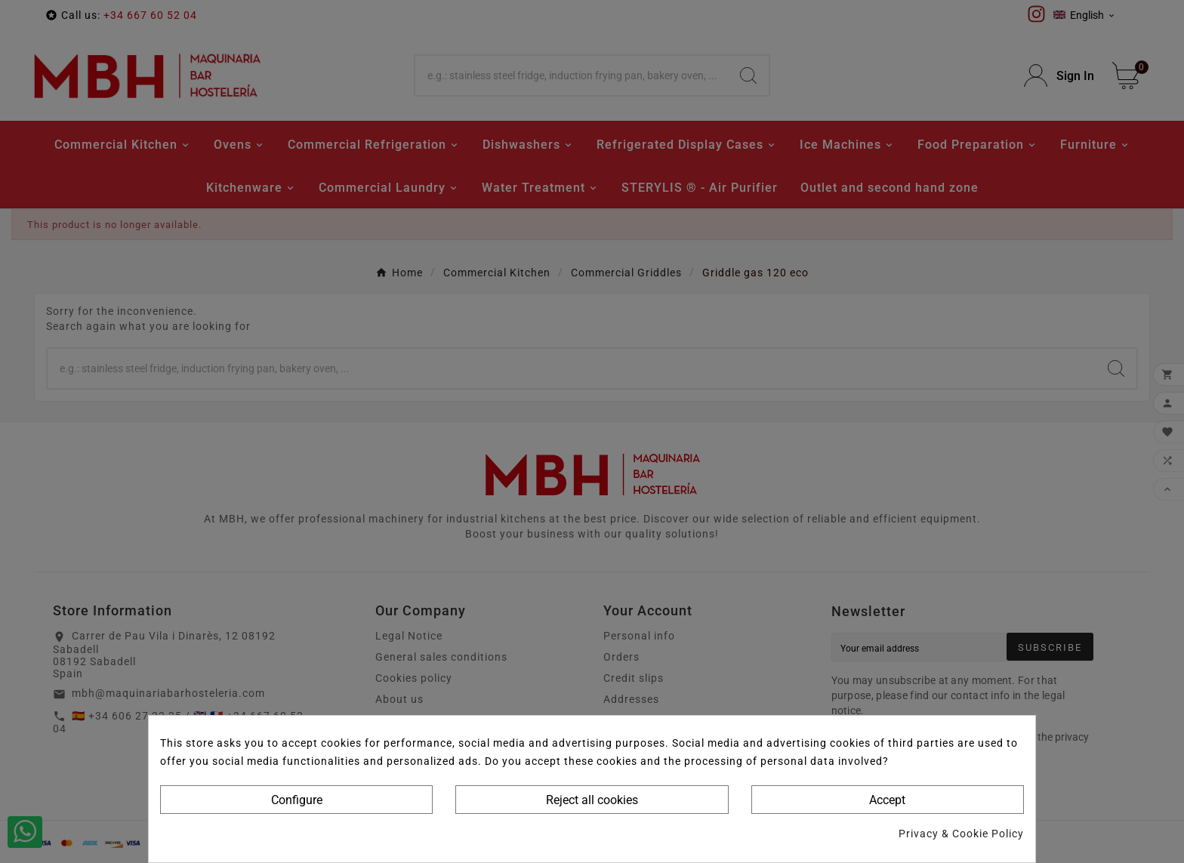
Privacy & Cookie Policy (961, 834)
